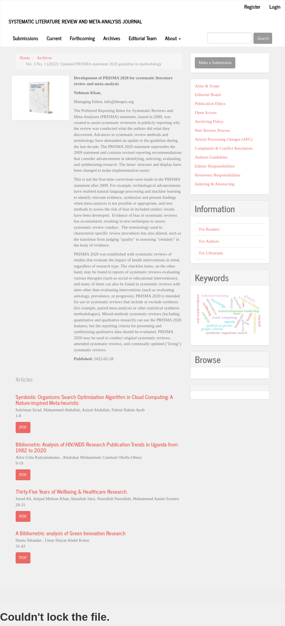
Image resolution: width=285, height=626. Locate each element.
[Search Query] (229, 38)
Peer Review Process (212, 130)
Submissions (25, 38)
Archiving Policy (209, 121)
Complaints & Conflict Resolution (223, 148)
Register (252, 6)
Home (25, 58)
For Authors (209, 241)
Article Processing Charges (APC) (223, 139)
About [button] (173, 38)
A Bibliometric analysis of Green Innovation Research (70, 533)
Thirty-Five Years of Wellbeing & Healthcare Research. (71, 491)
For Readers (209, 229)
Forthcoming (82, 38)
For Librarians (211, 253)
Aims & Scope (207, 86)
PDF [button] (23, 427)
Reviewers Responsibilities (217, 175)
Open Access (206, 112)
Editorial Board (208, 94)
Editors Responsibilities (215, 166)
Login (275, 6)
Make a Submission (214, 62)
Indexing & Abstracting (214, 184)
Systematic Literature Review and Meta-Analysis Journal (75, 21)
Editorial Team (143, 38)
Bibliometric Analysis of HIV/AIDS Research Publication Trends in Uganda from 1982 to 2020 (97, 447)
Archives (111, 38)
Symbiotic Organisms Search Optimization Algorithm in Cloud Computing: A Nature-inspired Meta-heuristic (94, 399)
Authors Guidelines (211, 157)
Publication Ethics (210, 103)
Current (54, 38)
